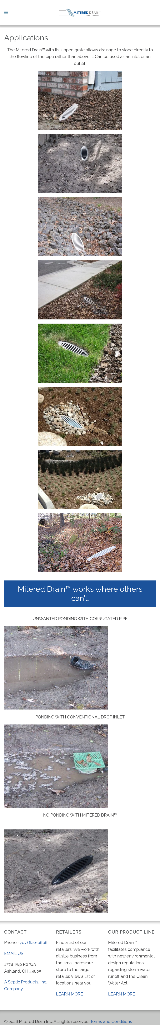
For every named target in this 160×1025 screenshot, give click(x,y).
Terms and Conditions (111, 1021)
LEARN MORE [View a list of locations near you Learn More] (69, 994)
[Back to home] (80, 12)
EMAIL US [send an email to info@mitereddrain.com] (13, 953)
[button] (6, 12)
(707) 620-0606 (33, 942)
